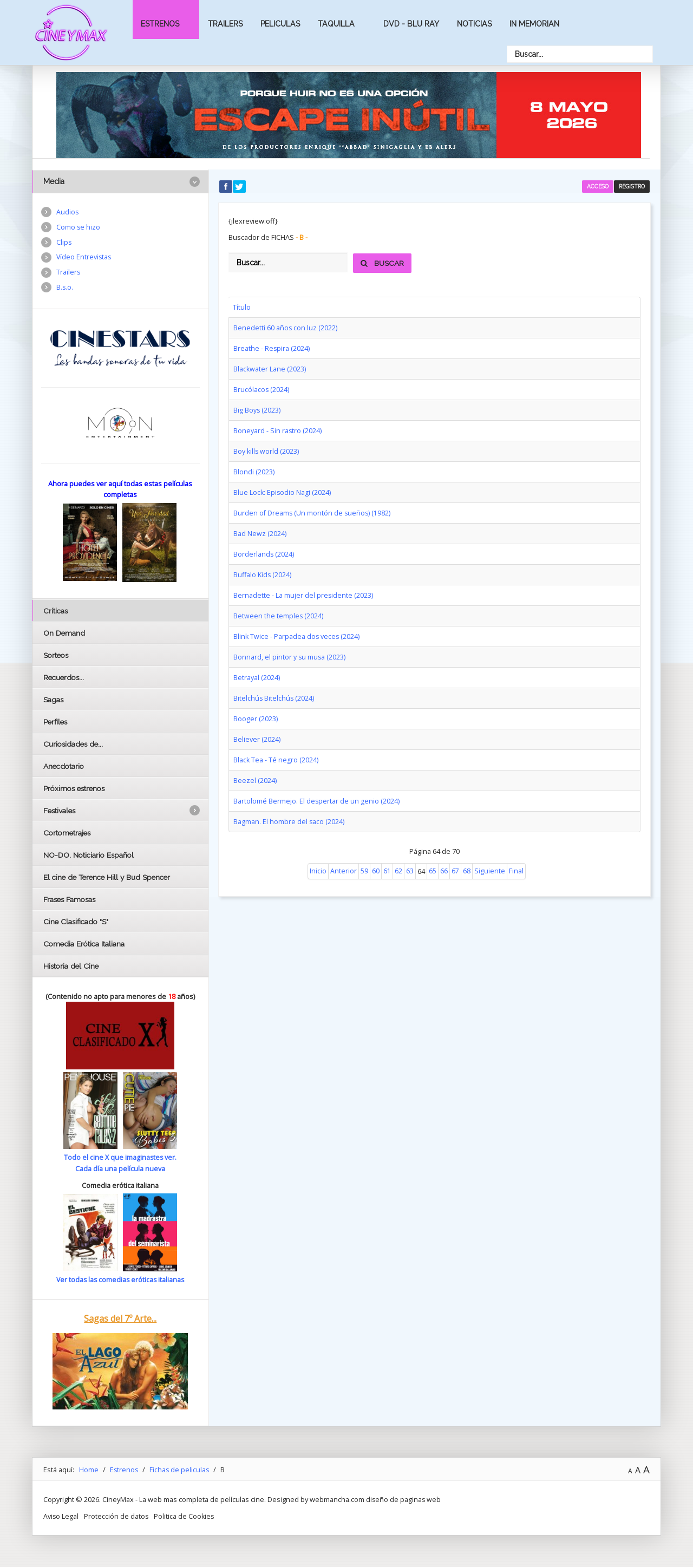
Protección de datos (116, 1515)
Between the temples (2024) (278, 607)
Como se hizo (78, 227)
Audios (67, 212)
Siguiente (489, 857)
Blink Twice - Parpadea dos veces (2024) (297, 627)
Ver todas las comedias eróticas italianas (120, 1279)
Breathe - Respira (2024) (271, 347)
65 (432, 857)
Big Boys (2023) (257, 407)
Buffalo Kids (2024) (262, 567)
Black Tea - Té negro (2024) (276, 748)
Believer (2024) (256, 728)
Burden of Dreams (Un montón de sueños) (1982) (313, 507)
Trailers (225, 23)
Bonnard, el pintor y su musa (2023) (289, 647)
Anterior (343, 857)
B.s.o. (65, 289)
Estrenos (160, 23)
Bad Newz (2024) (259, 527)
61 (387, 857)
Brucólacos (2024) (261, 387)
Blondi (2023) (253, 467)
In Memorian (534, 23)
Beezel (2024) (255, 768)
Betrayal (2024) (256, 667)
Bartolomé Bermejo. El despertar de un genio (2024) (316, 788)
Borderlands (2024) (264, 547)
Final (516, 857)
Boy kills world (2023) (266, 447)
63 (410, 857)
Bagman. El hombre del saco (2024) (289, 808)
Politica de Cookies (185, 1515)
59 (364, 857)
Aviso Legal (61, 1515)
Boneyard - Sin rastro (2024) (277, 427)
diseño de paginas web (404, 1499)
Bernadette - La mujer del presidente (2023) (303, 587)
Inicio (318, 857)
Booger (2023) (255, 708)
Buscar (383, 263)
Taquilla (336, 23)
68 (466, 857)
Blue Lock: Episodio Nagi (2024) (282, 487)
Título (242, 307)
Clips (64, 243)
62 (398, 857)
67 (455, 857)
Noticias (474, 23)
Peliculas (280, 23)
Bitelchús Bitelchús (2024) (274, 688)
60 (376, 857)
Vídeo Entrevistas (84, 258)
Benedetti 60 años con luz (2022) (285, 327)
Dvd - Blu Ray (411, 23)
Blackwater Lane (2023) (269, 367)
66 (444, 857)
